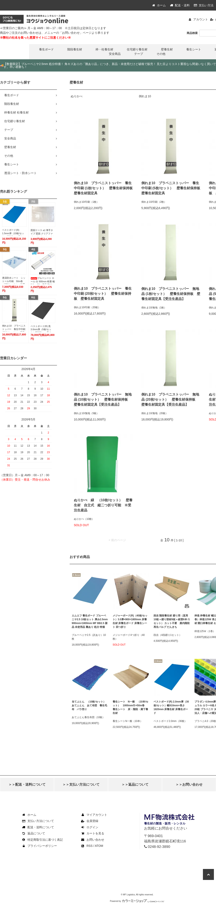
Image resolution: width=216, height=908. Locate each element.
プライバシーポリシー (39, 845)
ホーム (159, 5)
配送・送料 (180, 5)
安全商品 (115, 53)
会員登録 (89, 821)
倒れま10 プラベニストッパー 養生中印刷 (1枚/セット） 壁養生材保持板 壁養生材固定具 (103, 188)
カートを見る (92, 833)
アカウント (200, 19)
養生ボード (46, 49)
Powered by (137, 901)
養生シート (193, 49)
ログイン (89, 827)
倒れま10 (145, 96)
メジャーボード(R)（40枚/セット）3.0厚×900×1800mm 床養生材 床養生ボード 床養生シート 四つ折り (130, 621)
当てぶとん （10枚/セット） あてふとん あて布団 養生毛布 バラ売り (90, 705)
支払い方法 (204, 5)
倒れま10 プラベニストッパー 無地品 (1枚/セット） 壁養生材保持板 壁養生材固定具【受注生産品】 (170, 294)
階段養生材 (74, 49)
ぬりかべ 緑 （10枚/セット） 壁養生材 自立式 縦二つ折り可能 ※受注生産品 (103, 505)
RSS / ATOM (92, 845)
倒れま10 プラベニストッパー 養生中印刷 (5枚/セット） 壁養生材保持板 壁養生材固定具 (170, 188)
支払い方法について (38, 821)
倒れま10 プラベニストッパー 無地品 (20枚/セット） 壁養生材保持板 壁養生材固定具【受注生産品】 (170, 399)
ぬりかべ (76, 96)
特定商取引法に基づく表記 (42, 839)
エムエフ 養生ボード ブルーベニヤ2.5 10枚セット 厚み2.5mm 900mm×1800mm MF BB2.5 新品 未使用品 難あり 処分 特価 (90, 621)
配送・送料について (38, 827)
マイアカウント (94, 814)
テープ (138, 53)
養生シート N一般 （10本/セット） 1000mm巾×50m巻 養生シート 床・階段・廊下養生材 (130, 707)
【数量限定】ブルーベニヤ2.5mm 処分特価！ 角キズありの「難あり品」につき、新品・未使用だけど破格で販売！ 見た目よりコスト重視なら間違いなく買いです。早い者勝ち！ (108, 65)
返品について (33, 833)
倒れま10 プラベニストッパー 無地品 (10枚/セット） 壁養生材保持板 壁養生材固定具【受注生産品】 (103, 399)
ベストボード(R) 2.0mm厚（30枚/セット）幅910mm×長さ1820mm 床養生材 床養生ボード (171, 707)
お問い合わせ (92, 839)
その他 (161, 53)
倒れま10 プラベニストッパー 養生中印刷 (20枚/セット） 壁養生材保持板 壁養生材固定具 (103, 293)
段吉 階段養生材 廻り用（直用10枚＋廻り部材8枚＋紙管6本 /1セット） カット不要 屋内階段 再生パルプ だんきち (172, 621)
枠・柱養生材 (104, 49)
